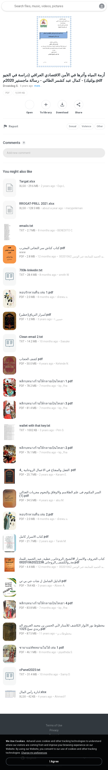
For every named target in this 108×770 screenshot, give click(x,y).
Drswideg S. (10, 85)
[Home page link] (7, 6)
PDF (7, 93)
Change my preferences (34, 752)
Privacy (54, 730)
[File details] (42, 188)
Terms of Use (54, 725)
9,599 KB (20, 93)
